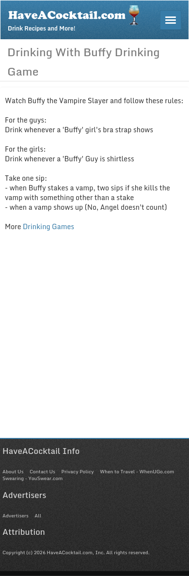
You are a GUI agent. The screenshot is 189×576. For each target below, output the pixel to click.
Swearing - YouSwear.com (32, 478)
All (37, 515)
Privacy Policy (77, 471)
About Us (12, 471)
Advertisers (15, 515)
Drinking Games (48, 226)
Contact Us (42, 471)
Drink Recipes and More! (77, 17)
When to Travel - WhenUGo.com (137, 471)
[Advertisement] (94, 343)
